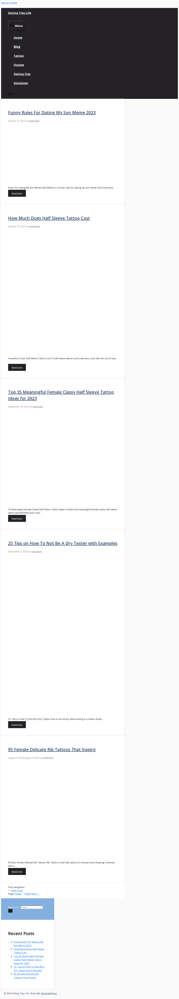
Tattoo (19, 56)
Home (18, 37)
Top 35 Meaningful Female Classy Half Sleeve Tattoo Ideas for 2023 (29, 960)
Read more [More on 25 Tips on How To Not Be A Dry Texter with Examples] (17, 724)
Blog (17, 47)
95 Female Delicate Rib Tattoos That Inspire (52, 749)
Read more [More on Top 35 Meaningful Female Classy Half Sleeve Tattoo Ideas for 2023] (17, 518)
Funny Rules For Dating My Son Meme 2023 (52, 112)
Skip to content (9, 2)
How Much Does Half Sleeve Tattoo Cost (49, 218)
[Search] (10, 911)
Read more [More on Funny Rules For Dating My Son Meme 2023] (17, 193)
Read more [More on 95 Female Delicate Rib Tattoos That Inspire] (17, 871)
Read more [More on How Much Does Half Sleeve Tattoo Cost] (17, 367)
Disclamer (21, 83)
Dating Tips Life (19, 13)
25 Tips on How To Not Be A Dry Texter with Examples (62, 543)
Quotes (19, 65)
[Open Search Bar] (11, 94)
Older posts (17, 890)
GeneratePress (49, 993)
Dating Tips (22, 74)
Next (35, 893)
